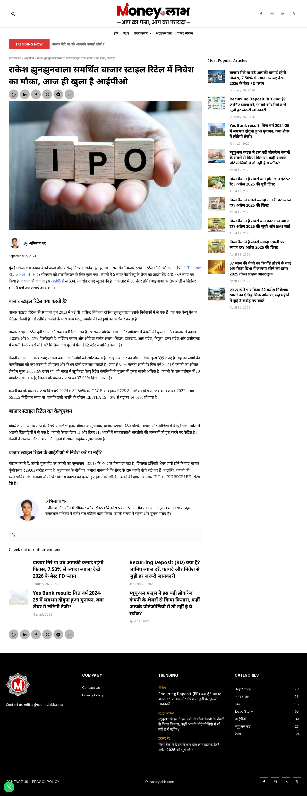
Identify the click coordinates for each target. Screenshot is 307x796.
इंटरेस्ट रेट (164, 738)
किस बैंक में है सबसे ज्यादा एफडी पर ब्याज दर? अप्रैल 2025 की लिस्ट (257, 244)
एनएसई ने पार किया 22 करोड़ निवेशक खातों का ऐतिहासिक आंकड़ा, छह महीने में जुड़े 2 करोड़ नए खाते (259, 295)
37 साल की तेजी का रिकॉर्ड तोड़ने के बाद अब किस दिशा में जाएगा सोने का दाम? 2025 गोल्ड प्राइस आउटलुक (260, 268)
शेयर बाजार (15, 58)
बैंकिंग (162, 688)
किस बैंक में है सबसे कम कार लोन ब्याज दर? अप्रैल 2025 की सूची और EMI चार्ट (260, 223)
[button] (13, 13)
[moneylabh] (153, 13)
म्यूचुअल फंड (166, 713)
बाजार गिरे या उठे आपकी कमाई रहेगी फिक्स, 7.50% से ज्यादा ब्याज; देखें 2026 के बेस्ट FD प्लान (68, 569)
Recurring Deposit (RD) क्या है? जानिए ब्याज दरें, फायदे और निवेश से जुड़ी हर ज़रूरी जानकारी (164, 569)
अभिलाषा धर (37, 243)
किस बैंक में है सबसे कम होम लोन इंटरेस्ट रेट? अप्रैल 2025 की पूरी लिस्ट (260, 181)
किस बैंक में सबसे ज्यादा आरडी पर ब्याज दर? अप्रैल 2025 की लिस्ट (260, 202)
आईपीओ (29, 58)
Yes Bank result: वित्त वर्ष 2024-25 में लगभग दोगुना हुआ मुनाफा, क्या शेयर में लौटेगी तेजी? (68, 600)
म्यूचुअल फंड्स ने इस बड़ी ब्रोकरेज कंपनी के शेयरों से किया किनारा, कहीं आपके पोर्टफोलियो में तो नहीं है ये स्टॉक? (164, 603)
